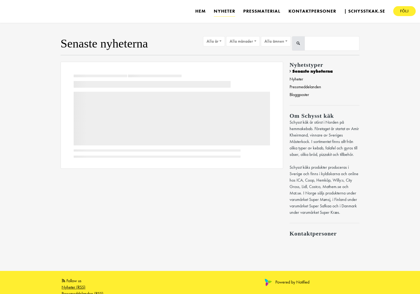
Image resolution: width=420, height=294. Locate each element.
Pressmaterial (261, 11)
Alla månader (241, 41)
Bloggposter (299, 94)
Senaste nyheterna (312, 71)
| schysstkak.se (364, 11)
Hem (200, 11)
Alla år (212, 41)
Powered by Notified (286, 282)
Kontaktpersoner (312, 11)
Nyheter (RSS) (73, 287)
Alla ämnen (274, 41)
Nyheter (224, 11)
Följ (404, 11)
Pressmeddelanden (305, 87)
